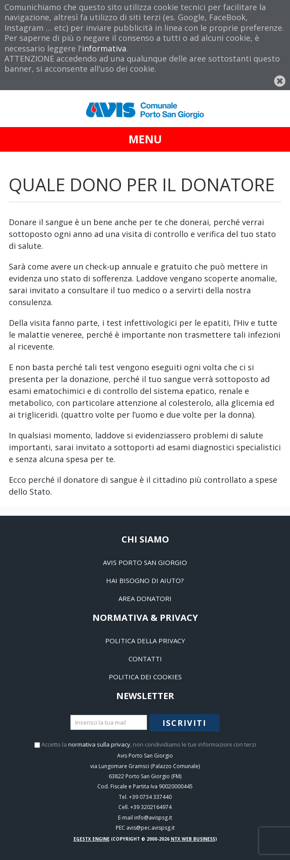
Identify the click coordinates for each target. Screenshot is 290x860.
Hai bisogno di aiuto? (145, 580)
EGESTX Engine (91, 839)
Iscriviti (184, 723)
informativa (104, 48)
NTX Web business (193, 839)
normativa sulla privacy (99, 744)
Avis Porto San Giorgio (145, 562)
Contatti (145, 658)
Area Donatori (145, 598)
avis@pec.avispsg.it (150, 827)
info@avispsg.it (153, 817)
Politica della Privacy (145, 640)
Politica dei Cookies (145, 676)
